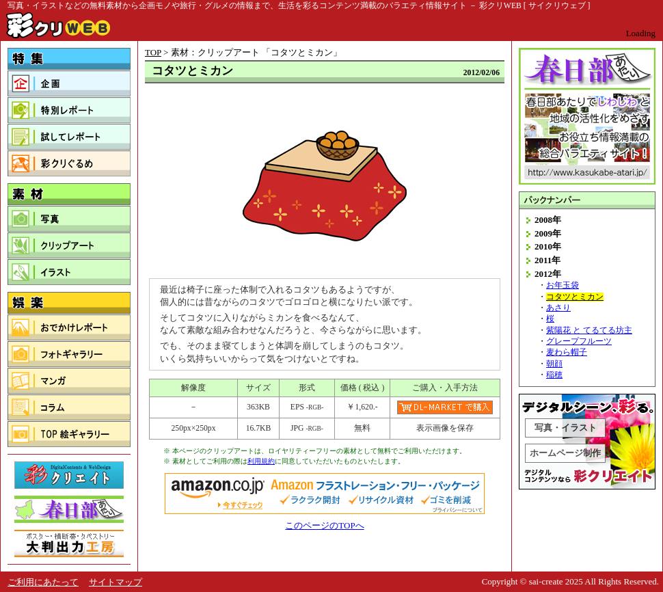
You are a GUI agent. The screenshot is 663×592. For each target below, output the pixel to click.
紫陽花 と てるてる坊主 (589, 330)
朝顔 (554, 364)
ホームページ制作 (565, 453)
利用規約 (261, 461)
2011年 (547, 260)
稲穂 (554, 375)
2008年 (548, 220)
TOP (153, 52)
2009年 (548, 233)
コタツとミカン (575, 297)
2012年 (548, 274)
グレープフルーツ (579, 341)
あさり (558, 308)
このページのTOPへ (324, 525)
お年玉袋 (562, 285)
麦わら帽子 (566, 352)
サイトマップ (115, 582)
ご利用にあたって (43, 582)
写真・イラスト (566, 427)
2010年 (548, 246)
